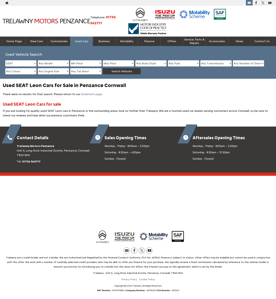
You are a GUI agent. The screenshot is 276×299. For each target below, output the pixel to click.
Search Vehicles (121, 71)
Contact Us (262, 41)
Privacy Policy (129, 279)
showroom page (91, 94)
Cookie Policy (147, 279)
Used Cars (81, 41)
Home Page (14, 41)
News (239, 41)
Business (104, 41)
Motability (126, 41)
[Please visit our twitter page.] (262, 3)
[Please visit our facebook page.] (256, 3)
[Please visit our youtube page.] (269, 3)
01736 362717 (31, 161)
